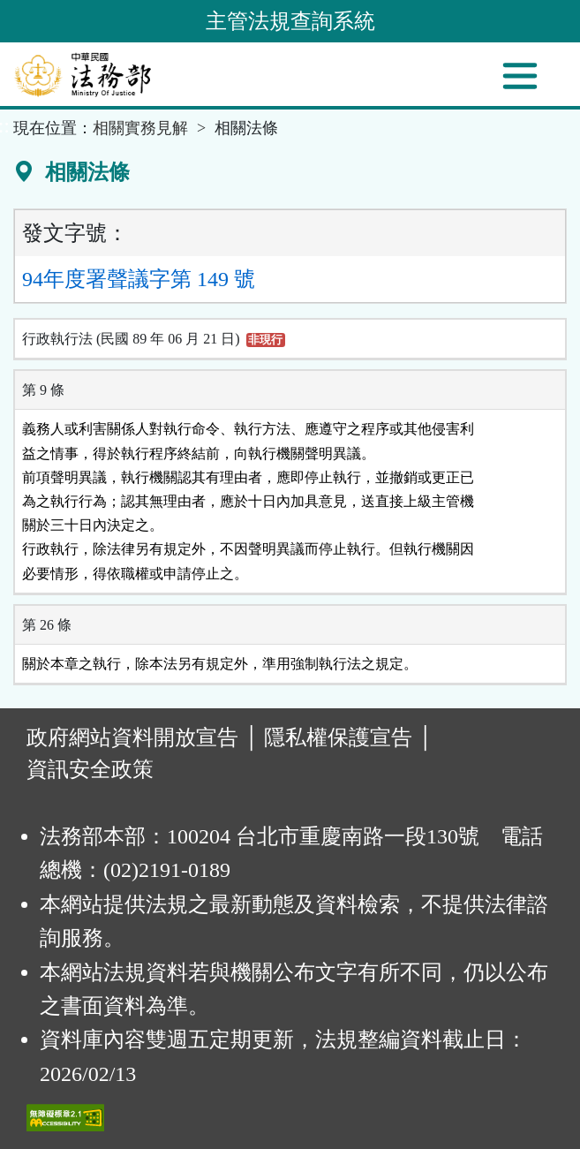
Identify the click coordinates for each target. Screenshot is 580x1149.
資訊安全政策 (90, 769)
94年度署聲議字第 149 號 (138, 279)
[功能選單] (520, 76)
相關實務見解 (140, 128)
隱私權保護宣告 (338, 737)
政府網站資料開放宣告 (132, 737)
